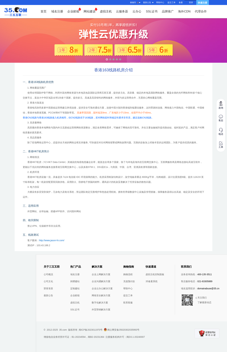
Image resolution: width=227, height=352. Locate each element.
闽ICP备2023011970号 (91, 329)
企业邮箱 (74, 10)
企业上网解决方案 (101, 274)
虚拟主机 (106, 11)
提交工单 (171, 2)
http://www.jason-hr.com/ (51, 240)
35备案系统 (152, 281)
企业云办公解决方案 (102, 288)
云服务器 (122, 11)
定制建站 (75, 288)
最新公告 (48, 295)
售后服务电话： (196, 281)
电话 (221, 131)
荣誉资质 (48, 288)
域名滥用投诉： (200, 288)
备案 (181, 2)
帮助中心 (160, 2)
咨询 (220, 105)
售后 (221, 118)
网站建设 (90, 10)
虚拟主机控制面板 (155, 274)
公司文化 (48, 281)
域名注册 (57, 11)
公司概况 (48, 274)
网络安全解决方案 (101, 295)
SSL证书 (152, 11)
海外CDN (184, 11)
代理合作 (201, 11)
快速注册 (202, 2)
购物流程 (128, 274)
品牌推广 (168, 11)
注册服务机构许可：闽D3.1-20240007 (125, 337)
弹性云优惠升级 (113, 40)
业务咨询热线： (196, 274)
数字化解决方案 (100, 302)
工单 (221, 144)
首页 (44, 11)
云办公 (136, 11)
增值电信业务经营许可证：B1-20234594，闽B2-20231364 (74, 337)
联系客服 (128, 302)
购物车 (135, 2)
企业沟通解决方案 (101, 281)
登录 (191, 2)
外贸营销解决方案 (101, 309)
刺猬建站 (75, 281)
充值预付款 (129, 281)
